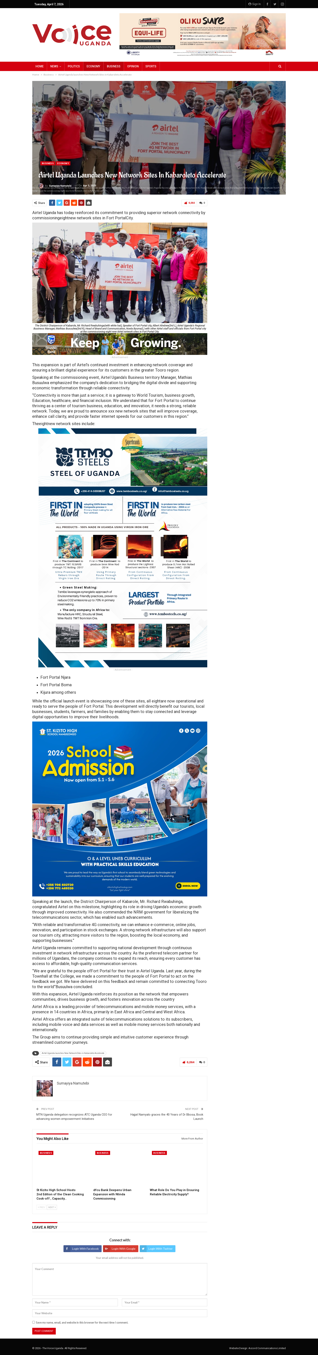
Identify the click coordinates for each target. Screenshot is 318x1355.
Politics (74, 66)
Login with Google (119, 1248)
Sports (150, 66)
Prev (41, 1207)
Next (52, 1207)
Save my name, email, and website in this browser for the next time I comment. (82, 1322)
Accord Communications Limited (267, 1348)
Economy (93, 66)
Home (39, 66)
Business (113, 66)
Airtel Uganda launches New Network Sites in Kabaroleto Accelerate (73, 1053)
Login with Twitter (156, 1248)
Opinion (133, 66)
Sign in (254, 4)
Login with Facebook (81, 1248)
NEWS (54, 66)
